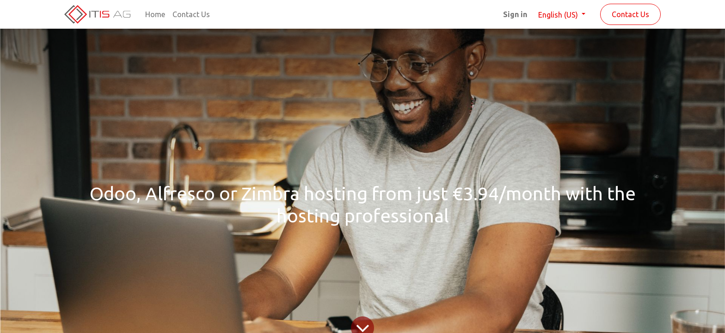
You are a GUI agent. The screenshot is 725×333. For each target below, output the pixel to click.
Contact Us (630, 14)
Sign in (515, 14)
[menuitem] (155, 14)
